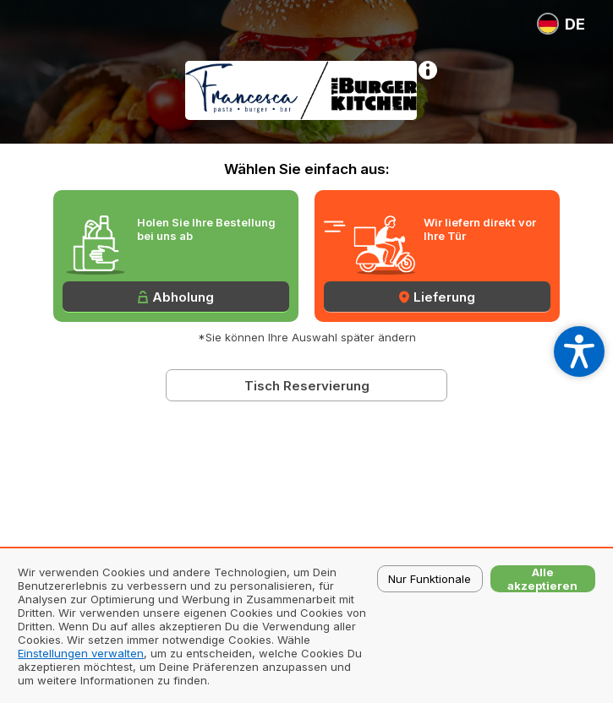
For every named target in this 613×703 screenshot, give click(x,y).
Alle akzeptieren (542, 578)
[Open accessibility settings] (579, 351)
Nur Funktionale (429, 579)
